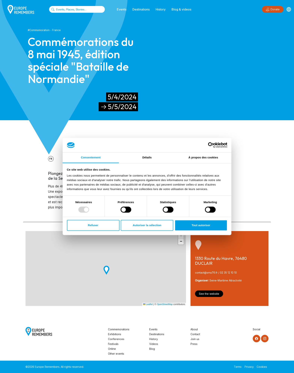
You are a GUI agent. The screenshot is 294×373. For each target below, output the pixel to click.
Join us (194, 339)
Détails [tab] (147, 157)
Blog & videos (181, 9)
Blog (152, 348)
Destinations (141, 9)
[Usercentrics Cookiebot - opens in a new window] (210, 145)
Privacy (249, 366)
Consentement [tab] (90, 157)
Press (193, 343)
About (194, 329)
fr (50, 158)
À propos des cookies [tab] (203, 157)
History (161, 9)
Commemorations (118, 329)
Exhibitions (114, 334)
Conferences (116, 339)
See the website (209, 293)
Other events (116, 353)
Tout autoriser (201, 225)
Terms (238, 366)
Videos (153, 343)
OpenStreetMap (165, 304)
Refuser (93, 225)
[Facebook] (256, 338)
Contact (195, 334)
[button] (107, 270)
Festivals (113, 343)
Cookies (262, 366)
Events (121, 9)
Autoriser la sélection (147, 225)
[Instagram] (264, 338)
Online (112, 348)
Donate (273, 9)
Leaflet (148, 304)
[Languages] (288, 9)
